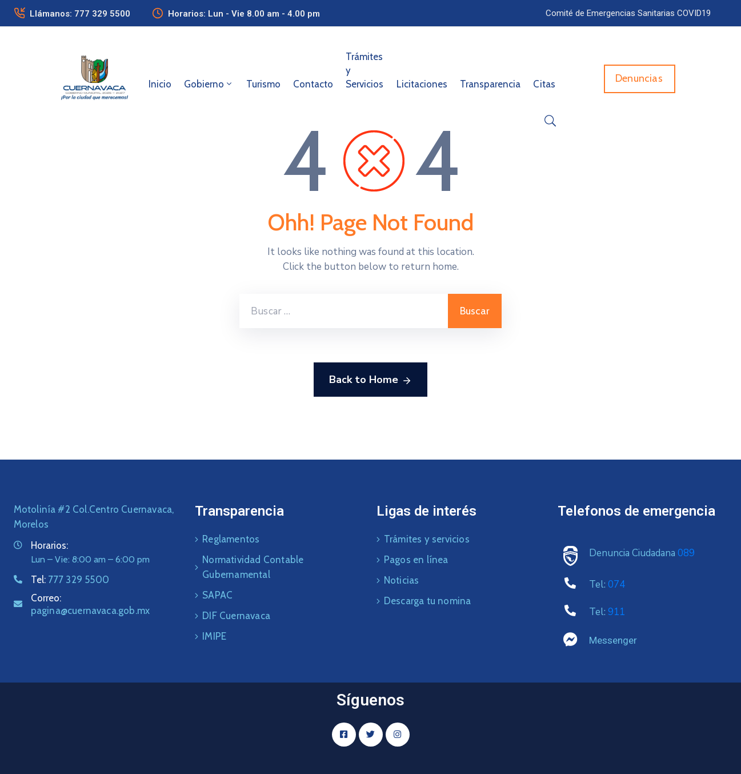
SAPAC (217, 595)
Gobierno (209, 84)
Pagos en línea (416, 559)
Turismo (263, 84)
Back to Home (370, 380)
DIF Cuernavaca (236, 615)
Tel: (70, 579)
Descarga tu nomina (427, 601)
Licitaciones (421, 84)
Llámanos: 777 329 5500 (80, 14)
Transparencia (490, 84)
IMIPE (214, 636)
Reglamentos (230, 539)
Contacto (313, 84)
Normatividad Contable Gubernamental (252, 567)
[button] (628, 13)
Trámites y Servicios (364, 70)
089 (686, 553)
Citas (544, 84)
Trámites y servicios (427, 539)
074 (616, 584)
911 (616, 612)
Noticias (401, 580)
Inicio (160, 84)
